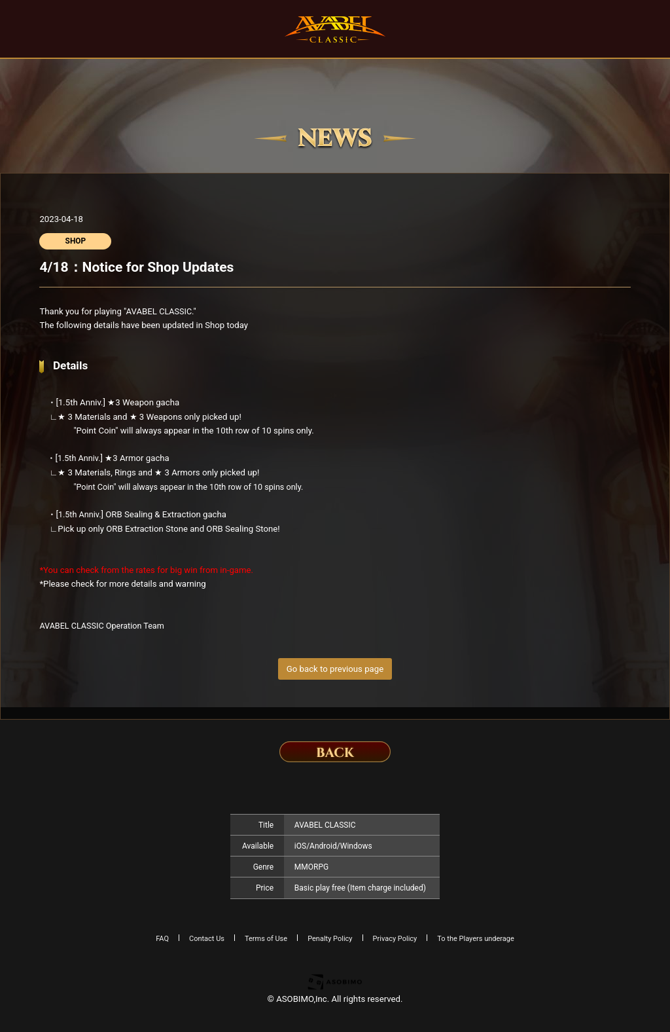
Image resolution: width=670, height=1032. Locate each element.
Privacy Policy (395, 938)
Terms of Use (266, 938)
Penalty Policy (330, 938)
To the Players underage (475, 938)
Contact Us (206, 938)
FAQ (162, 938)
